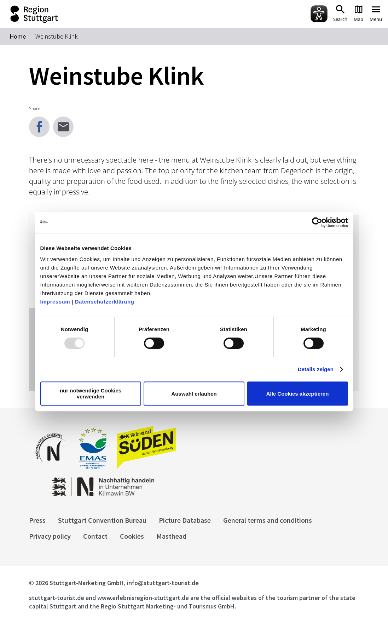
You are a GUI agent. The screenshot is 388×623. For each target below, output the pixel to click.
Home (18, 36)
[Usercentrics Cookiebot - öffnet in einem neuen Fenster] (317, 222)
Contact (95, 536)
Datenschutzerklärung (104, 302)
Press (37, 520)
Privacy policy (50, 536)
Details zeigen (316, 369)
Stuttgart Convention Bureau (102, 520)
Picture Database (185, 520)
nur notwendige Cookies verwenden (90, 393)
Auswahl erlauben (193, 394)
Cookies (132, 536)
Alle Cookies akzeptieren (297, 394)
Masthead (171, 536)
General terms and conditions (267, 520)
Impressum (55, 302)
